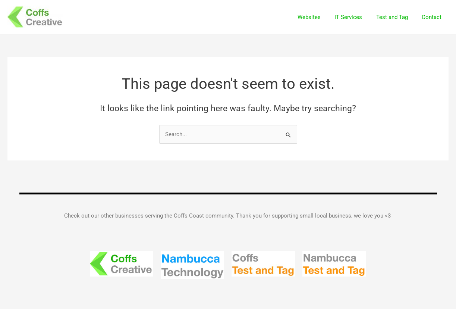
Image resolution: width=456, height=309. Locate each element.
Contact (433, 17)
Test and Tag (396, 17)
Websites (318, 17)
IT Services (355, 17)
